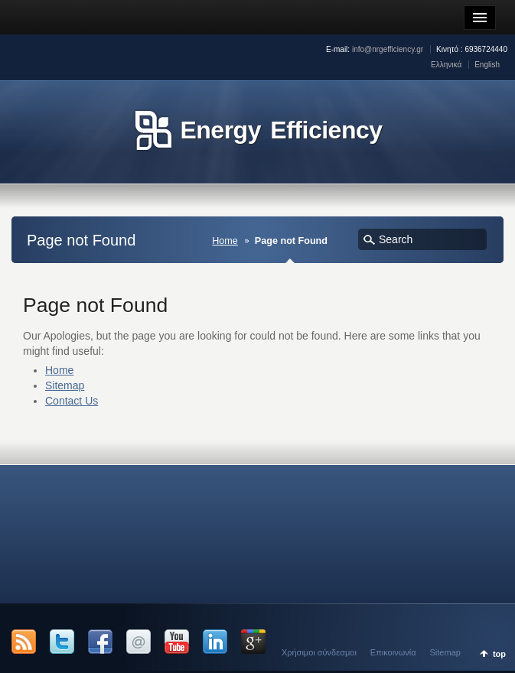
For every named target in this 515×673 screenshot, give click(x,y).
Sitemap (64, 385)
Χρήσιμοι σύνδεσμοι (319, 652)
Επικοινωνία (393, 652)
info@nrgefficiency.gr (387, 49)
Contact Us (71, 401)
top (499, 653)
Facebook (100, 641)
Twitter (62, 641)
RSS (23, 641)
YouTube (177, 641)
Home (225, 241)
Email (138, 641)
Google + (253, 641)
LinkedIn (215, 641)
